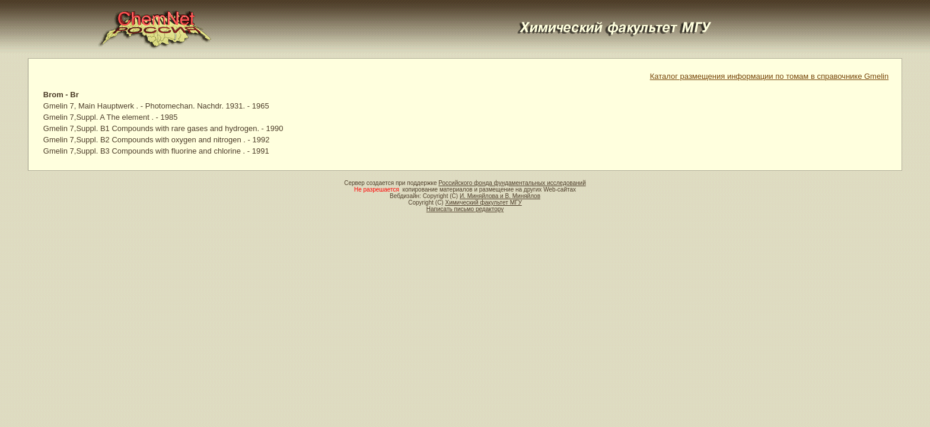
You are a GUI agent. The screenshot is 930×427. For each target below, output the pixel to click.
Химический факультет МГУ (483, 202)
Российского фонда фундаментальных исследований (511, 183)
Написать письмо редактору (465, 209)
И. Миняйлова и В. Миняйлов (500, 196)
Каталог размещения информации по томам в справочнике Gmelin (769, 76)
